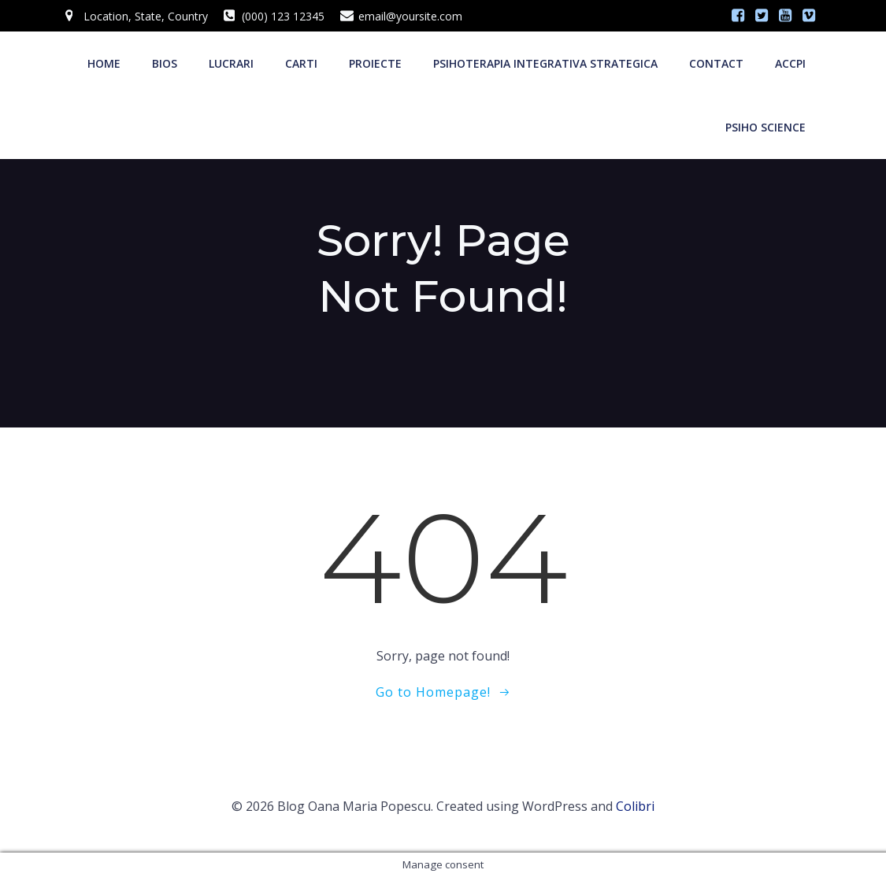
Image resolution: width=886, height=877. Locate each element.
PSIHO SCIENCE (765, 127)
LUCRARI (231, 63)
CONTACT (716, 63)
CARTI (301, 63)
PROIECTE (375, 63)
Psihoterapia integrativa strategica (545, 63)
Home (103, 63)
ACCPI (790, 63)
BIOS (164, 63)
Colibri (635, 806)
